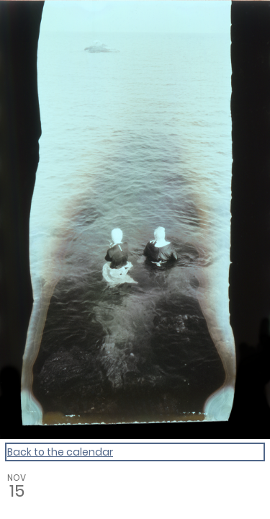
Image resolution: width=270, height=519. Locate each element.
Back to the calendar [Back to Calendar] (60, 452)
